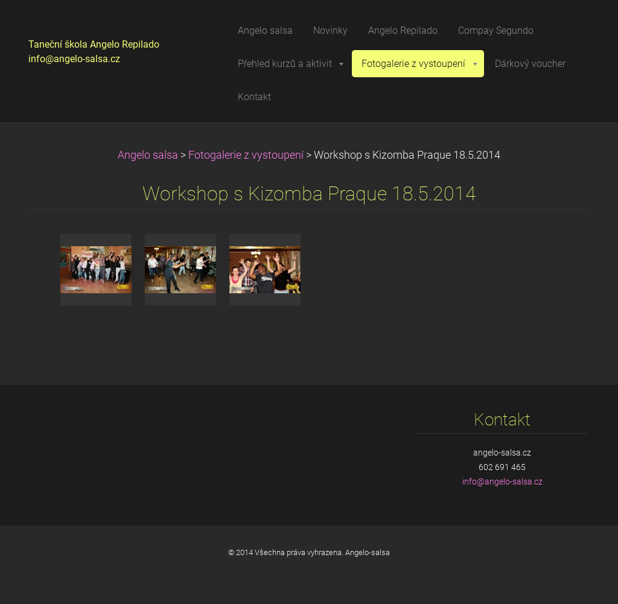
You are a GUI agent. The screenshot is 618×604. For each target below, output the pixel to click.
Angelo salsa (148, 155)
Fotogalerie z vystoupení (246, 155)
